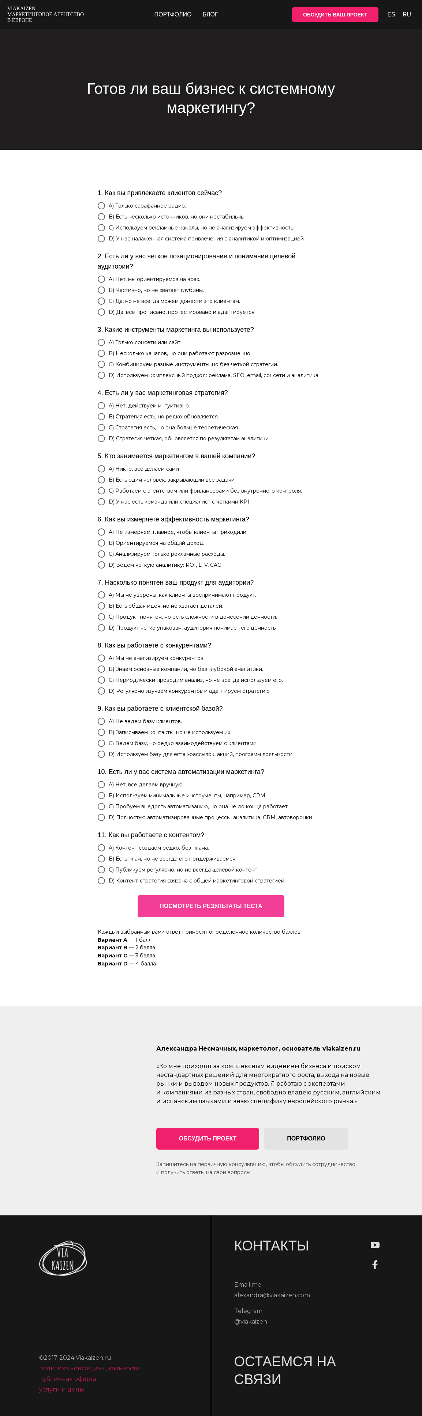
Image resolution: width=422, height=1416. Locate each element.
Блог (210, 14)
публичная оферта (67, 1382)
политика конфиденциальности (89, 1371)
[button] (207, 1139)
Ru (407, 14)
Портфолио (172, 14)
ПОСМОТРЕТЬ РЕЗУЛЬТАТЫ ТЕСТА (211, 906)
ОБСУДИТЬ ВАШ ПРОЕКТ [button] (335, 15)
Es (391, 14)
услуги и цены (61, 1392)
